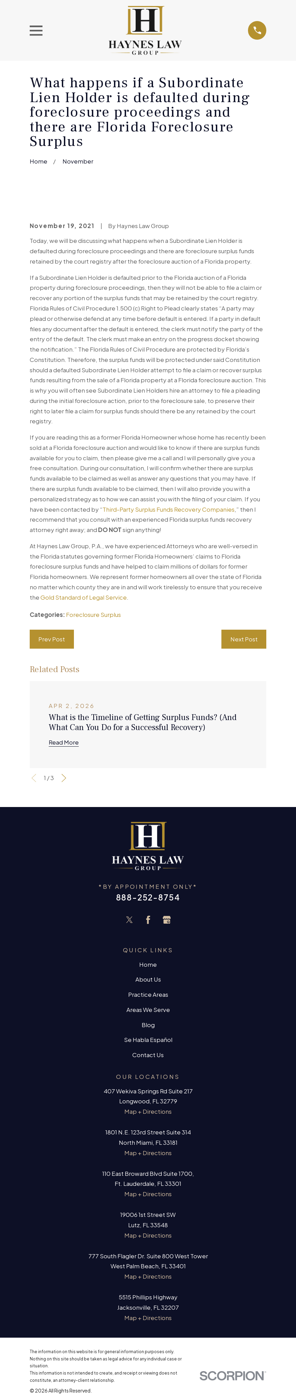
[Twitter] (129, 920)
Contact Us (148, 1055)
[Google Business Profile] (167, 920)
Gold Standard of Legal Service (83, 597)
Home (148, 964)
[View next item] (64, 778)
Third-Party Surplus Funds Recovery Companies (169, 509)
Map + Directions (148, 1111)
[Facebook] (148, 920)
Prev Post (51, 639)
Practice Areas (148, 994)
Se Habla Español (148, 1039)
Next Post (244, 639)
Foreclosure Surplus (93, 614)
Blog (148, 1025)
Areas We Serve (148, 1009)
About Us (148, 979)
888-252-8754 (148, 897)
